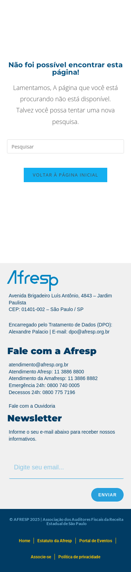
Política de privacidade (79, 556)
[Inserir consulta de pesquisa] (65, 146)
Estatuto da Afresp (54, 540)
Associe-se (41, 556)
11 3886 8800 (69, 371)
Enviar (107, 494)
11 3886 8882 (83, 378)
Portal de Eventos (95, 540)
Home (24, 540)
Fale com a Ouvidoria (32, 406)
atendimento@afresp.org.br (38, 364)
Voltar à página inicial (65, 175)
